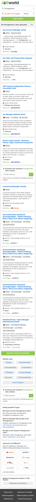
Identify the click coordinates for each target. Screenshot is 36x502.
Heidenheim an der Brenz (16, 437)
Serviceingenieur (10, 367)
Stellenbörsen (8, 499)
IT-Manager (9, 372)
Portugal (8, 362)
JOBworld (8, 413)
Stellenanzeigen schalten (25, 495)
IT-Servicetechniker (24, 377)
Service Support (18, 382)
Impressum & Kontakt (24, 492)
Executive (8, 377)
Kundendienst (26, 367)
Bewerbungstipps (8, 495)
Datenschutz (8, 492)
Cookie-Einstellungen (25, 499)
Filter (31, 24)
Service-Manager (25, 372)
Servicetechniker (24, 362)
